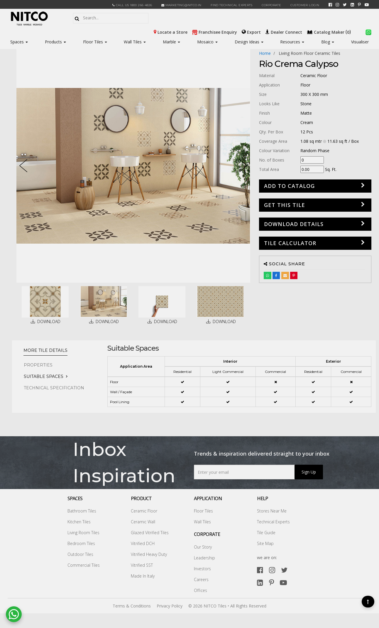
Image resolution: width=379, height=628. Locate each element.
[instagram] (337, 4)
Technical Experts (273, 522)
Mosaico (207, 42)
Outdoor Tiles (80, 554)
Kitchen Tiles (79, 522)
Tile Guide (266, 532)
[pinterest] (359, 4)
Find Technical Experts (231, 5)
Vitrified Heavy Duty (149, 554)
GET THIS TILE (284, 204)
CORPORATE (271, 5)
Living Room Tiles (83, 532)
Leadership (204, 558)
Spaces (17, 42)
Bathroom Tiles (81, 511)
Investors (202, 568)
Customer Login (304, 5)
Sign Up (309, 472)
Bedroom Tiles (81, 543)
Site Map (265, 543)
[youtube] (367, 4)
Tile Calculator (290, 243)
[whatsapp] (368, 31)
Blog (327, 42)
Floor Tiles (95, 42)
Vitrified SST (142, 565)
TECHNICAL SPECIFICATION (54, 388)
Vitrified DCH (143, 543)
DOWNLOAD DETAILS (294, 224)
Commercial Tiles (83, 565)
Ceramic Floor (144, 511)
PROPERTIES (38, 365)
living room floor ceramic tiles (309, 53)
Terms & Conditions (132, 606)
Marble (171, 42)
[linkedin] (352, 4)
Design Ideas (249, 42)
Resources (292, 42)
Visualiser (360, 42)
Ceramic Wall (143, 522)
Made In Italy (143, 576)
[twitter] (345, 4)
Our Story (203, 547)
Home (265, 53)
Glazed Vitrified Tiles (150, 532)
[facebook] (330, 4)
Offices (200, 590)
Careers (201, 579)
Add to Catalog (289, 185)
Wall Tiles (135, 42)
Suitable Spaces (43, 376)
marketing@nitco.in (181, 5)
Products (53, 42)
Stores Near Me (272, 511)
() (329, 31)
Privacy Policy (169, 606)
